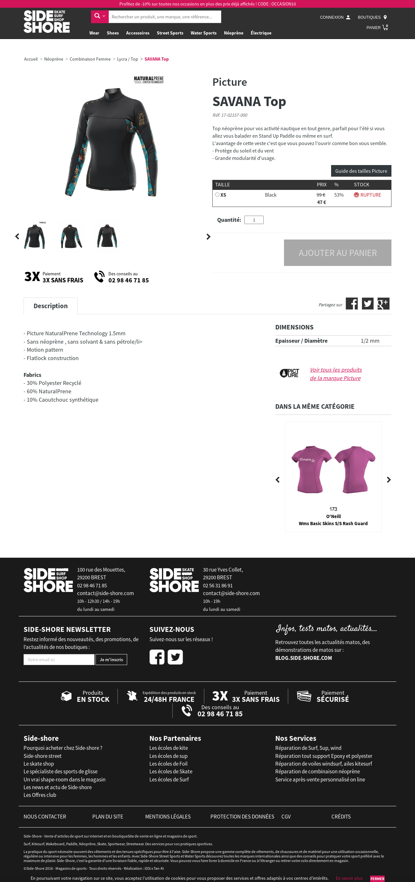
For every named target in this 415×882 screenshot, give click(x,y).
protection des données (242, 816)
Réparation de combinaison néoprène (317, 771)
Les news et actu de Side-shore (58, 787)
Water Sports (204, 33)
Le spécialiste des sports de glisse (60, 771)
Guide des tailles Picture (361, 171)
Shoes (113, 33)
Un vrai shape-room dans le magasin (65, 779)
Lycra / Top (127, 59)
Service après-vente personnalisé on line (320, 779)
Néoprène (233, 33)
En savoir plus (349, 878)
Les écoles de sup (168, 756)
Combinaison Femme (90, 59)
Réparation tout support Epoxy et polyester (323, 756)
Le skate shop (39, 763)
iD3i (148, 868)
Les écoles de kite (168, 747)
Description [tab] (51, 305)
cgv (286, 816)
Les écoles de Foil (168, 763)
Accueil (31, 59)
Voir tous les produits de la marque (336, 374)
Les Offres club (40, 795)
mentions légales (168, 816)
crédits (341, 816)
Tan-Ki (159, 868)
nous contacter (45, 816)
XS (223, 194)
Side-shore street (43, 756)
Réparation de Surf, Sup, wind (308, 747)
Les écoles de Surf (169, 779)
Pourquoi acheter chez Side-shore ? (63, 747)
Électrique (261, 33)
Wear (94, 33)
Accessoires (137, 33)
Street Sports (170, 33)
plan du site (107, 816)
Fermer (377, 878)
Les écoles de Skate (170, 771)
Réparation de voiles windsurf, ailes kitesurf (323, 763)
